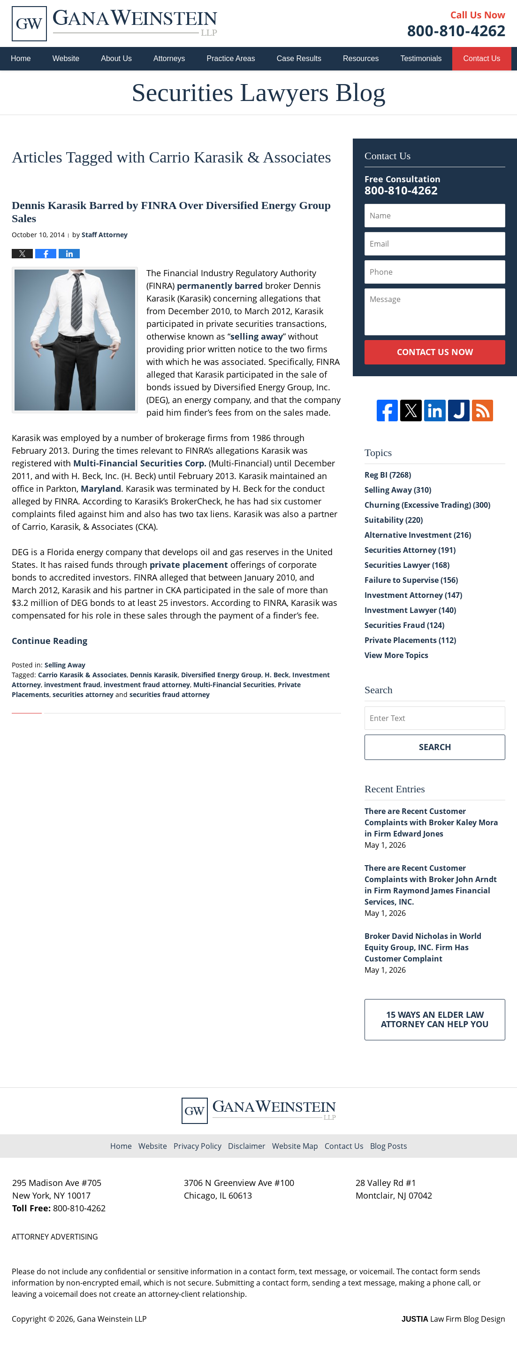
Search (435, 746)
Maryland (101, 488)
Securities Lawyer (407, 565)
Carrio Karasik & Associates (82, 674)
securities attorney (83, 694)
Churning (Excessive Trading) (427, 505)
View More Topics (396, 655)
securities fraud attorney (169, 694)
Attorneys (169, 58)
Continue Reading (49, 640)
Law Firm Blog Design (453, 1319)
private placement (189, 564)
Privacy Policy (197, 1146)
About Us (116, 58)
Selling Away (65, 664)
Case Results (299, 58)
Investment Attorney (413, 595)
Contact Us (481, 58)
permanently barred (220, 285)
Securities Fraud (404, 625)
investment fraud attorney (147, 684)
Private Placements (410, 640)
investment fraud (72, 684)
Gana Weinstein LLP (112, 1319)
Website (66, 58)
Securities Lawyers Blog (114, 23)
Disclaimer (247, 1146)
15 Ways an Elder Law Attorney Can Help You (435, 1019)
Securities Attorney (410, 550)
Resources (361, 58)
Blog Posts (388, 1146)
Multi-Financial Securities (233, 684)
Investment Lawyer (410, 610)
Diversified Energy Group (221, 674)
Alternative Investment (418, 535)
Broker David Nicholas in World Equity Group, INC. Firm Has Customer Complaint (423, 947)
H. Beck (277, 674)
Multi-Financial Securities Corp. (139, 463)
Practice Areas (231, 58)
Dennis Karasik (154, 674)
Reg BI (388, 475)
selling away (256, 336)
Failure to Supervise (411, 580)
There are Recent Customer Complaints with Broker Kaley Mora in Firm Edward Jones (431, 822)
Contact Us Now (435, 351)
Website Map (295, 1146)
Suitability (394, 520)
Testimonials (420, 58)
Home (21, 58)
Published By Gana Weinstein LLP (456, 24)
